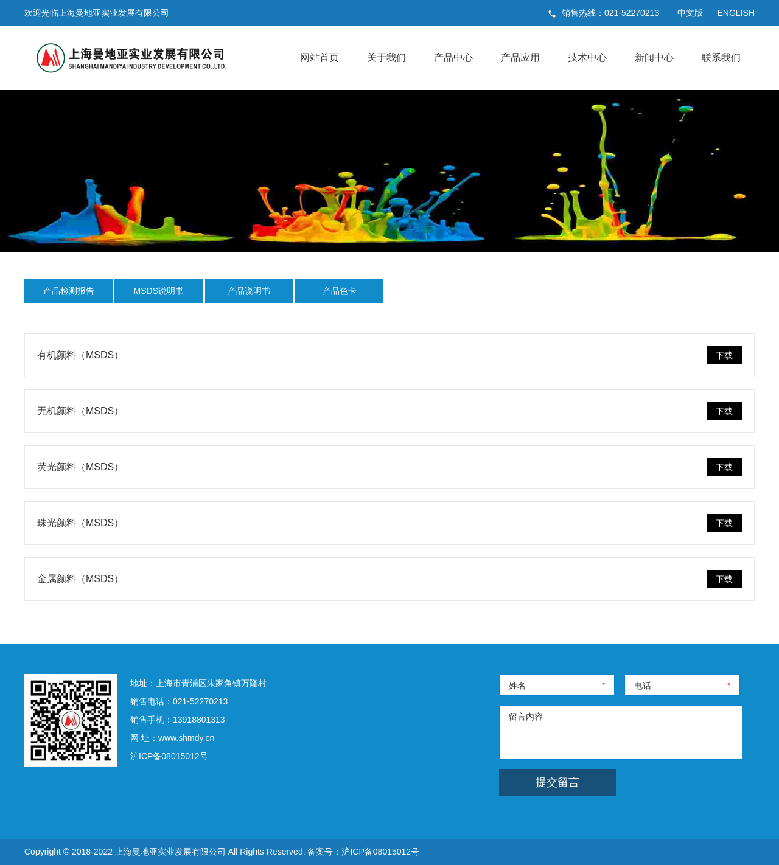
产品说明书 (249, 291)
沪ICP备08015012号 (169, 756)
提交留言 (557, 782)
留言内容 (526, 716)
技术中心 (587, 57)
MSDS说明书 (159, 291)
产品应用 (520, 57)
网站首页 (319, 57)
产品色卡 (340, 291)
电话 (642, 685)
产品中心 (453, 57)
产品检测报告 (68, 291)
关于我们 (386, 57)
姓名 (517, 685)
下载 (724, 355)
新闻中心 (654, 57)
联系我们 (721, 57)
